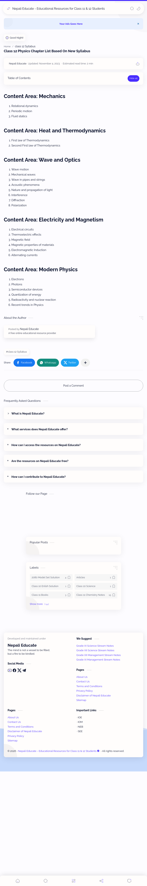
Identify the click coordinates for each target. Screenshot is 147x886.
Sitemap (81, 814)
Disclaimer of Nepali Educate (93, 810)
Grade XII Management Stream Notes (98, 769)
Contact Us (83, 795)
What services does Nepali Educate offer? (39, 429)
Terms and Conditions (89, 800)
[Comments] (129, 880)
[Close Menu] (138, 23)
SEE (80, 845)
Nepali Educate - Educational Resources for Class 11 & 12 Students (58, 8)
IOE (80, 831)
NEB (80, 841)
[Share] (101, 880)
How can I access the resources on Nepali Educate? (46, 445)
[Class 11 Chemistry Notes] (96, 595)
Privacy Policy (84, 805)
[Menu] (73, 880)
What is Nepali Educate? (27, 413)
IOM (80, 836)
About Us (81, 791)
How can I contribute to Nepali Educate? (38, 476)
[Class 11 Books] (51, 595)
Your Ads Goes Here (71, 23)
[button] (138, 8)
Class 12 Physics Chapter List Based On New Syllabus (47, 51)
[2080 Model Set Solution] (51, 577)
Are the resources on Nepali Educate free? (39, 461)
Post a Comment (73, 385)
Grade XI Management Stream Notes (98, 774)
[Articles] (96, 577)
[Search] (132, 8)
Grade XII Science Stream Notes (95, 764)
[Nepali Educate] (17, 63)
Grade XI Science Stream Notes (95, 760)
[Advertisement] (41, 674)
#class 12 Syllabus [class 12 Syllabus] (16, 351)
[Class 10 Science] (96, 586)
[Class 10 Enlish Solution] (51, 586)
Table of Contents (19, 78)
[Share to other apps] (85, 363)
